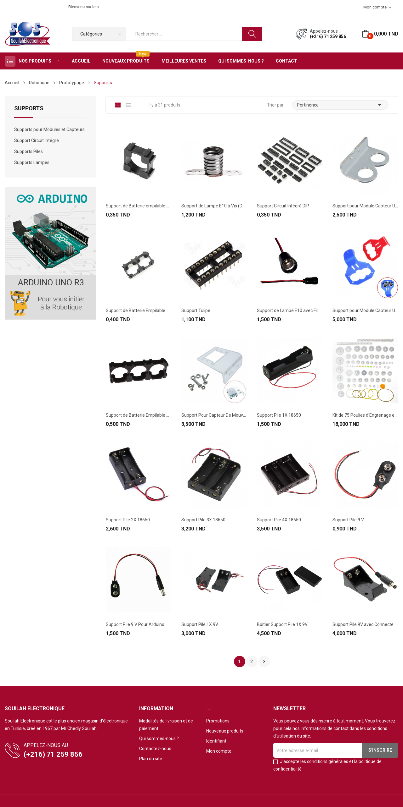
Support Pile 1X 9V (199, 624)
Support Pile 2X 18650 (128, 519)
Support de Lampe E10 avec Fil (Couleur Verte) (289, 310)
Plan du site (150, 758)
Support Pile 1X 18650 (279, 415)
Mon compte (218, 751)
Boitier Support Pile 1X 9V (282, 624)
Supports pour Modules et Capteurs (49, 129)
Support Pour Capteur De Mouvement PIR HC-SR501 (214, 415)
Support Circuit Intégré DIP (283, 205)
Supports (28, 109)
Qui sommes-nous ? (159, 738)
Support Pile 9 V (348, 519)
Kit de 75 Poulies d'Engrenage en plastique (365, 415)
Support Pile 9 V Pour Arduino (135, 624)
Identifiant (216, 741)
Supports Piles (28, 151)
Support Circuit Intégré (36, 140)
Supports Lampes (31, 162)
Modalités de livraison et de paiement (166, 724)
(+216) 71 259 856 (328, 36)
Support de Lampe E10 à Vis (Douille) (214, 205)
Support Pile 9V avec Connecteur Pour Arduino (365, 624)
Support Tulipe (195, 310)
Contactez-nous (155, 748)
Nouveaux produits (224, 730)
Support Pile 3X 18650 (203, 519)
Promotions (218, 720)
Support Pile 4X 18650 (279, 519)
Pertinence (340, 105)
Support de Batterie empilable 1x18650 (138, 205)
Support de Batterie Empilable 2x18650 (138, 310)
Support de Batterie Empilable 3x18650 (138, 415)
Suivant (264, 661)
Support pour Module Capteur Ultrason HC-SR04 (365, 205)
